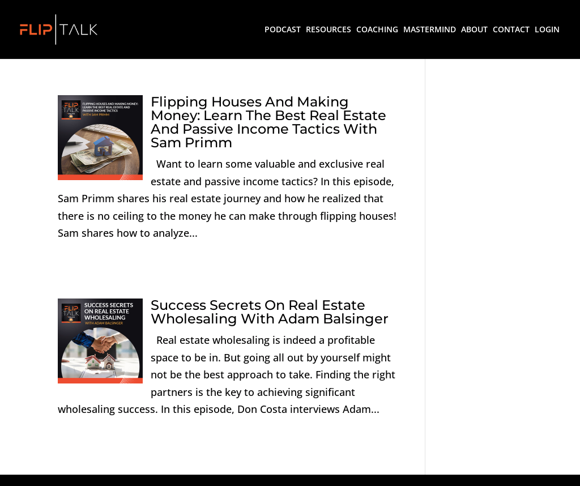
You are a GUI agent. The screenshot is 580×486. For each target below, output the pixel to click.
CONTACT (511, 30)
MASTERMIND (429, 30)
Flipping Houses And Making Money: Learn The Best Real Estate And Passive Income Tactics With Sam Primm (268, 122)
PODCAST (283, 30)
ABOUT (474, 30)
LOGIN (547, 30)
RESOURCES (328, 30)
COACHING (377, 30)
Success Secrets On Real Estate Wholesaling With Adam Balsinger (270, 312)
